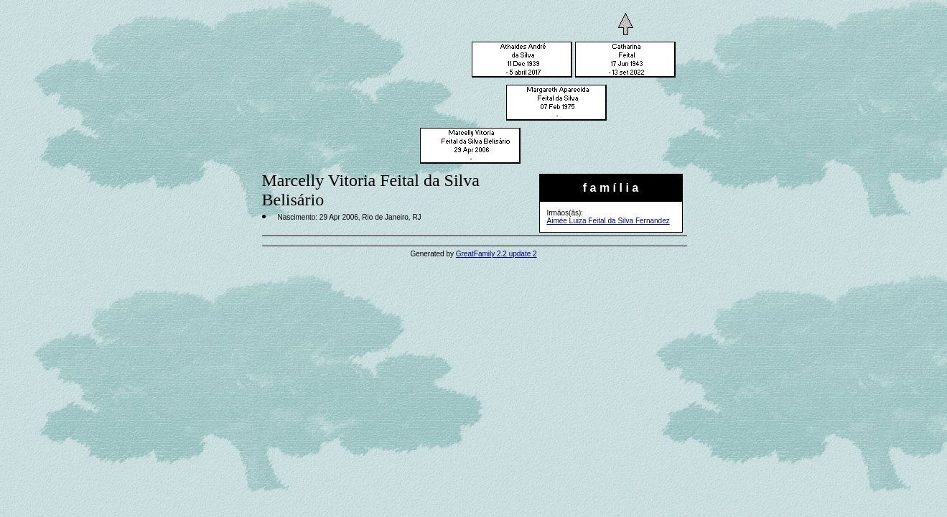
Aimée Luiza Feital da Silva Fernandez (608, 221)
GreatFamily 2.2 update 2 (496, 254)
